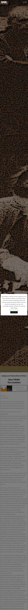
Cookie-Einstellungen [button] (14, 310)
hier (16, 308)
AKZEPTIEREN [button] (14, 312)
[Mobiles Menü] (25, 2)
